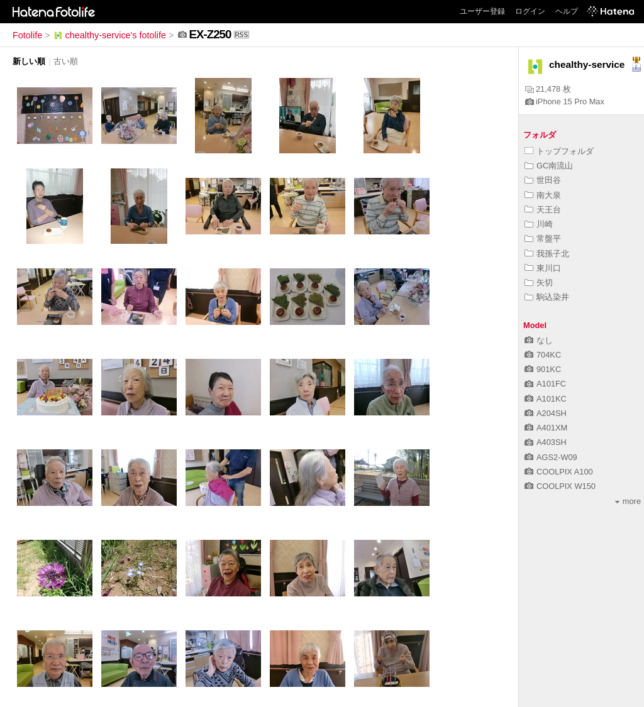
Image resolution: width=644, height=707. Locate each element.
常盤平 (543, 238)
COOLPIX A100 (559, 471)
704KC (543, 354)
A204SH (546, 413)
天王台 (543, 209)
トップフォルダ (559, 151)
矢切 (539, 282)
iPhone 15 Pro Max (564, 101)
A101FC (545, 383)
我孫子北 (547, 253)
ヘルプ (566, 11)
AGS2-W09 (551, 457)
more (628, 501)
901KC (543, 369)
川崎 (539, 224)
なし (539, 340)
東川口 (543, 268)
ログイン (530, 11)
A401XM (546, 427)
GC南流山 (549, 165)
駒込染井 (547, 297)
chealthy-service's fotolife (109, 35)
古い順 (65, 61)
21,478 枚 (548, 89)
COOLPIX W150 (560, 486)
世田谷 (543, 180)
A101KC (546, 398)
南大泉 (543, 195)
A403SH (546, 442)
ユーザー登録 (482, 11)
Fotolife (27, 35)
